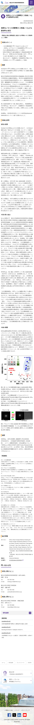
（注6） (10, 155)
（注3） (29, 53)
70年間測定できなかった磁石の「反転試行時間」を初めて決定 (17, 636)
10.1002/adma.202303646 (16, 560)
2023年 (29, 662)
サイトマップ (26, 710)
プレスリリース (20, 662)
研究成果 (6, 613)
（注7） (14, 239)
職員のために (9, 710)
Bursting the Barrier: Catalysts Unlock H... (12, 629)
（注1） (13, 45)
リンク (17, 710)
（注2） (26, 47)
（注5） (9, 68)
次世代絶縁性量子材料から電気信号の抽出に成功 (15, 624)
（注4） (13, 59)
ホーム (3, 662)
